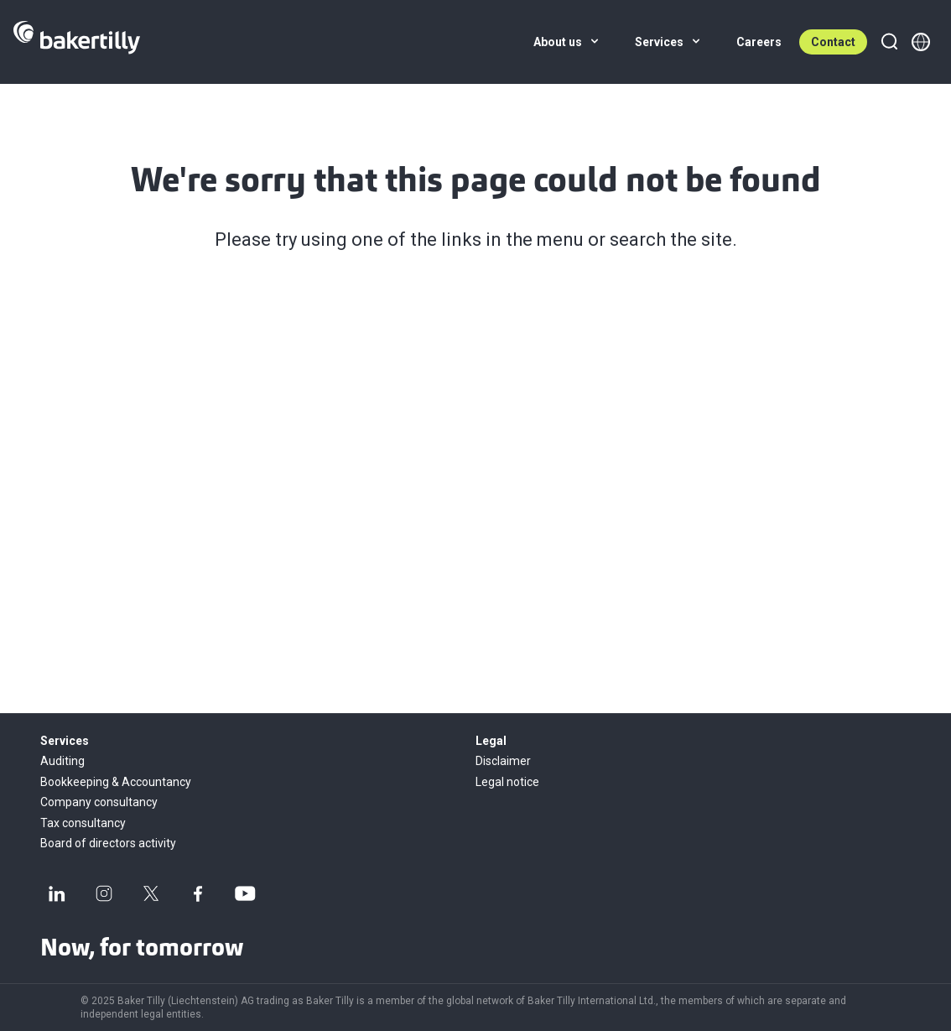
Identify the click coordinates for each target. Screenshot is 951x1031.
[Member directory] (921, 42)
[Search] (889, 42)
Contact (833, 42)
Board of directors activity (108, 843)
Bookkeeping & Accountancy (115, 782)
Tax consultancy (83, 823)
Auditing (62, 761)
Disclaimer (503, 761)
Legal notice (507, 782)
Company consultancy (99, 802)
